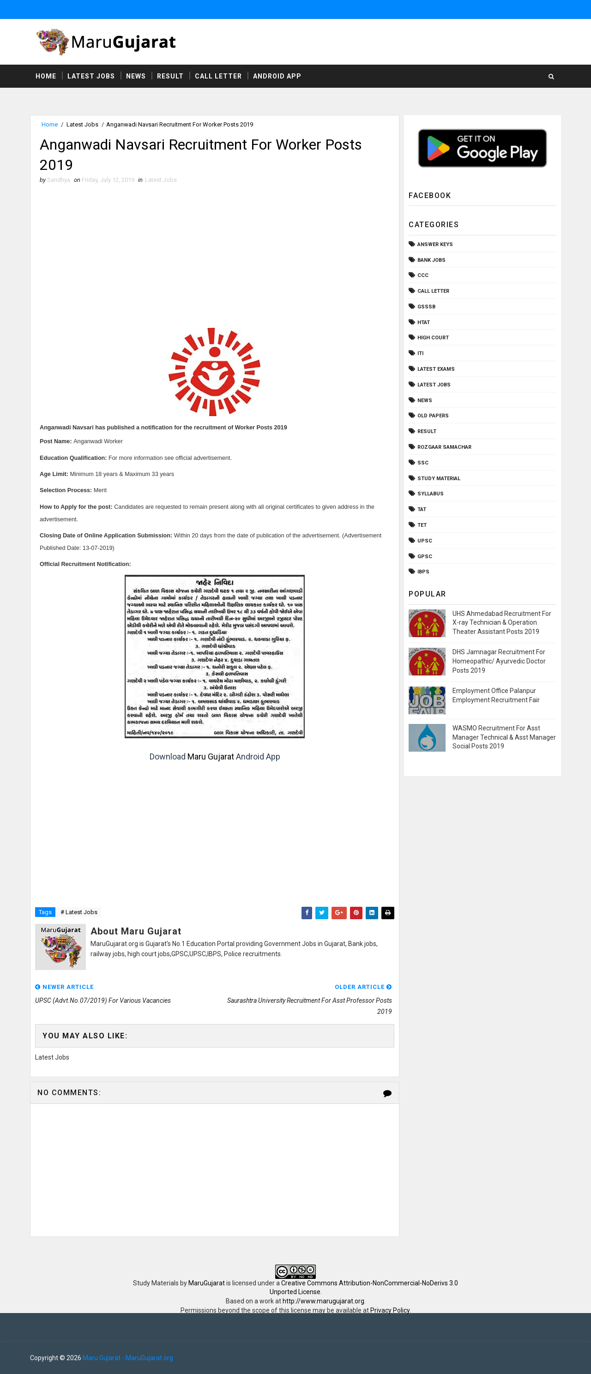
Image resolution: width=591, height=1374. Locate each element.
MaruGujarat (206, 1283)
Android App (277, 76)
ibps (423, 572)
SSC (422, 463)
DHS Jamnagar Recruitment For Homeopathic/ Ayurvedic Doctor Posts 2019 (499, 661)
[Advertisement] (215, 258)
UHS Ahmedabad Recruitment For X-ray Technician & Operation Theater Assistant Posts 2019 (501, 622)
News (136, 76)
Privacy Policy (390, 1310)
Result (170, 76)
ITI (420, 353)
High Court (433, 338)
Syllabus (430, 494)
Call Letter (218, 76)
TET (422, 525)
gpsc (424, 557)
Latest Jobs (91, 76)
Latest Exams (436, 369)
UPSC (424, 541)
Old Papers (433, 416)
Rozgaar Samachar (444, 447)
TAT (421, 509)
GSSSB (426, 307)
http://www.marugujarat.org (323, 1301)
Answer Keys (435, 244)
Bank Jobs (431, 260)
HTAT (423, 322)
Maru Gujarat (210, 756)
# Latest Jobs (78, 912)
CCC (422, 275)
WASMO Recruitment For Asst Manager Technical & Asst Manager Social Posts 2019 (504, 737)
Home (46, 76)
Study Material (438, 479)
